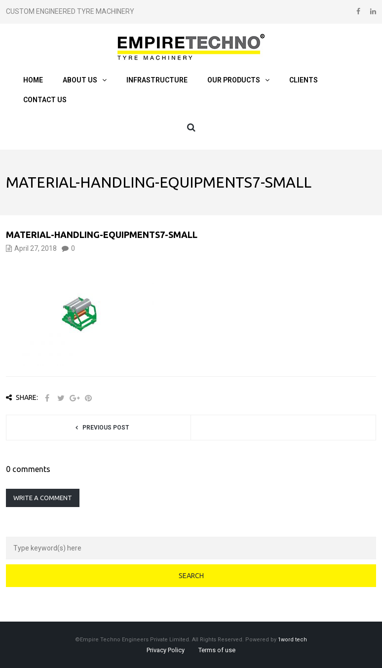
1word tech (292, 639)
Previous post (105, 427)
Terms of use (216, 650)
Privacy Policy (166, 650)
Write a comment (42, 497)
